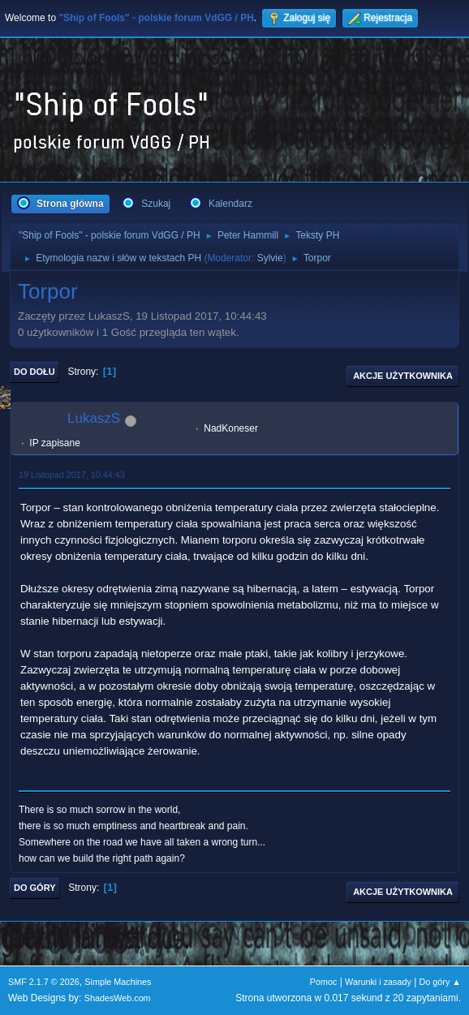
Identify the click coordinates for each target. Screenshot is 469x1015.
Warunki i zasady (378, 982)
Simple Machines (117, 982)
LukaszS (93, 418)
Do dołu (34, 371)
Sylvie (270, 258)
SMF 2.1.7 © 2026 (44, 982)
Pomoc (324, 982)
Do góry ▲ (440, 982)
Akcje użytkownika (403, 376)
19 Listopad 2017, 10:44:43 (72, 475)
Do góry (35, 887)
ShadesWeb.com (117, 998)
